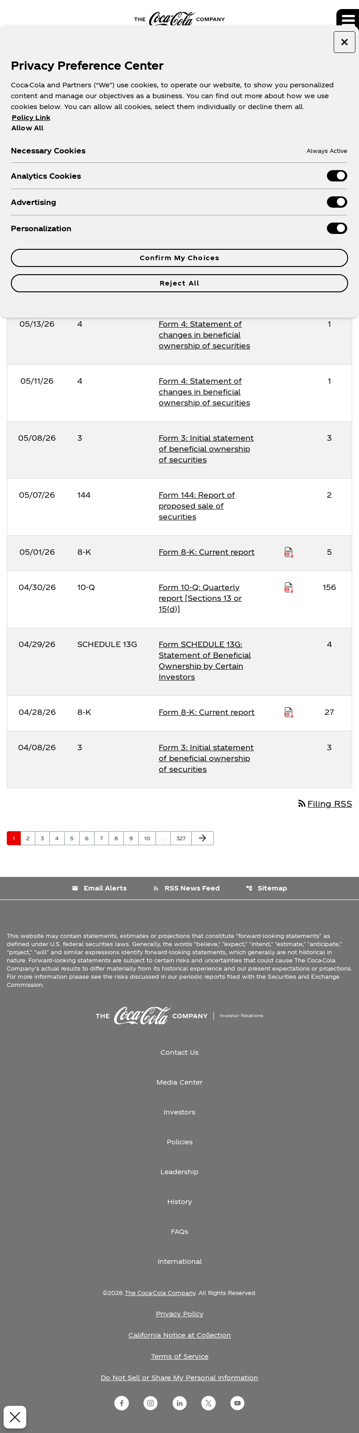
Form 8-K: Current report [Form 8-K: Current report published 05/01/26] (207, 551)
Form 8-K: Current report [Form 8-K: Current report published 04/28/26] (207, 712)
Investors (179, 1112)
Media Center (179, 1082)
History (179, 1201)
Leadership (179, 1172)
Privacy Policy (179, 1314)
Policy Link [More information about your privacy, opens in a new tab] (31, 117)
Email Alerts (99, 888)
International (180, 1261)
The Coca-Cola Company (160, 1293)
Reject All (179, 283)
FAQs (179, 1231)
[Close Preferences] (13, 1417)
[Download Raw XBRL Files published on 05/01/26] (288, 552)
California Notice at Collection (179, 1335)
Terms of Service (179, 1356)
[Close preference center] (344, 42)
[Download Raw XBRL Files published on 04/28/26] (288, 712)
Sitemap (266, 888)
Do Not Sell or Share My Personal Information (179, 1377)
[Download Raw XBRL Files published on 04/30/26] (288, 587)
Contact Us (179, 1052)
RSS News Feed (186, 888)
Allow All (27, 127)
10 (150, 838)
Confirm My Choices (179, 258)
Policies (180, 1142)
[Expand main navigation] (347, 20)
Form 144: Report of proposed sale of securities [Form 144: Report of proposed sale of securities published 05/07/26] (197, 505)
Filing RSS (324, 803)
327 (182, 838)
